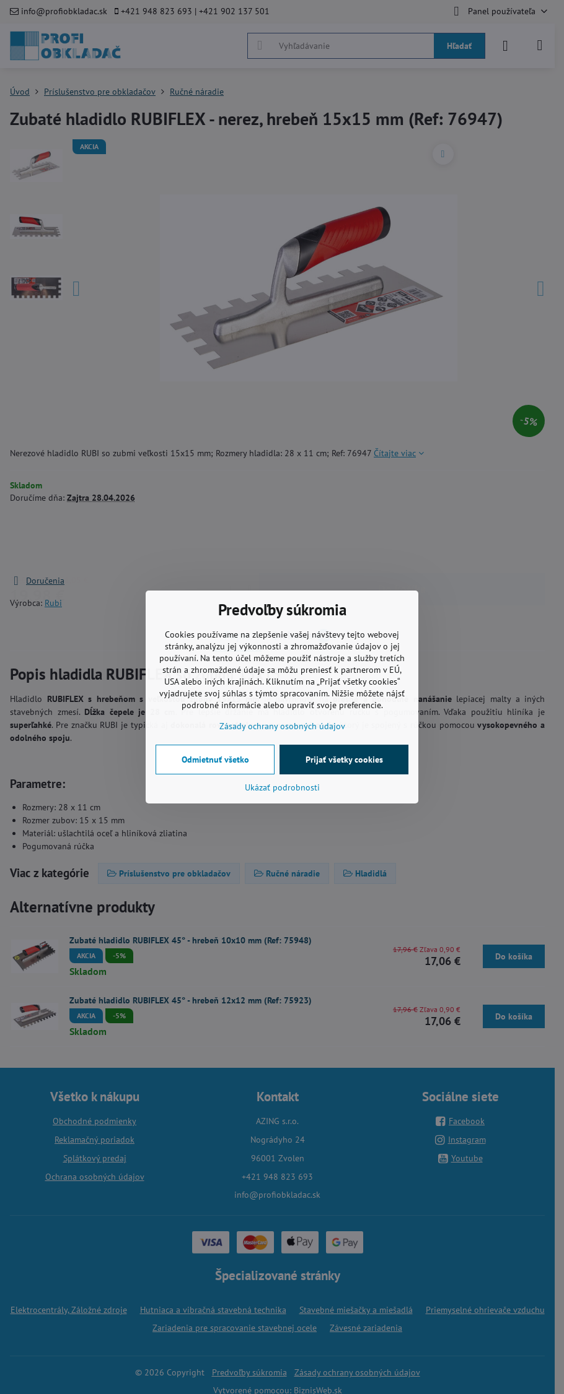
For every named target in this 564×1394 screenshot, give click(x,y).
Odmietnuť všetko (215, 759)
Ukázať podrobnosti (282, 787)
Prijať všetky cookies (344, 759)
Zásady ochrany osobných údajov (282, 726)
